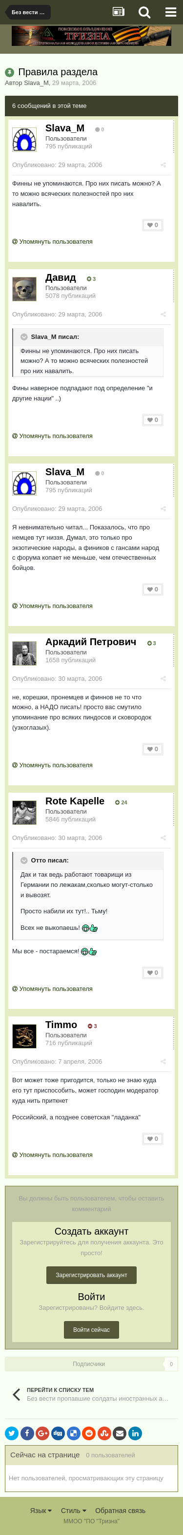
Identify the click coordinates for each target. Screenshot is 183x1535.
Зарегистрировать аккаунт (91, 1275)
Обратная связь (120, 1510)
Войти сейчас (91, 1329)
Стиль (73, 1510)
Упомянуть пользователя (52, 241)
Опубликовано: (57, 164)
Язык (41, 1510)
